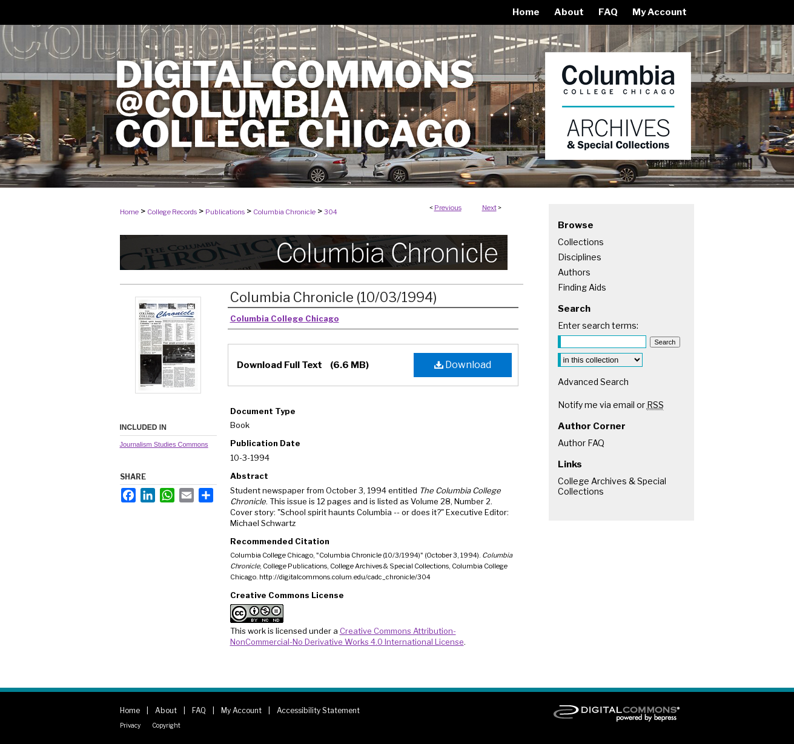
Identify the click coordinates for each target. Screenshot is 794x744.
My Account (241, 710)
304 (330, 212)
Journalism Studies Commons (164, 444)
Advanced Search (593, 382)
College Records (172, 212)
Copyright (166, 725)
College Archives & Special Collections (612, 486)
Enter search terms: (598, 325)
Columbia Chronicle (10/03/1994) (333, 297)
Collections (581, 242)
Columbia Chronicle (284, 212)
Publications (225, 212)
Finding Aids (582, 287)
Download (462, 364)
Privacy (130, 725)
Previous (448, 207)
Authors (574, 272)
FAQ (199, 710)
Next (489, 207)
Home (129, 212)
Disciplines (579, 257)
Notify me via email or (611, 405)
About (166, 710)
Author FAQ (581, 443)
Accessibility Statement (318, 710)
